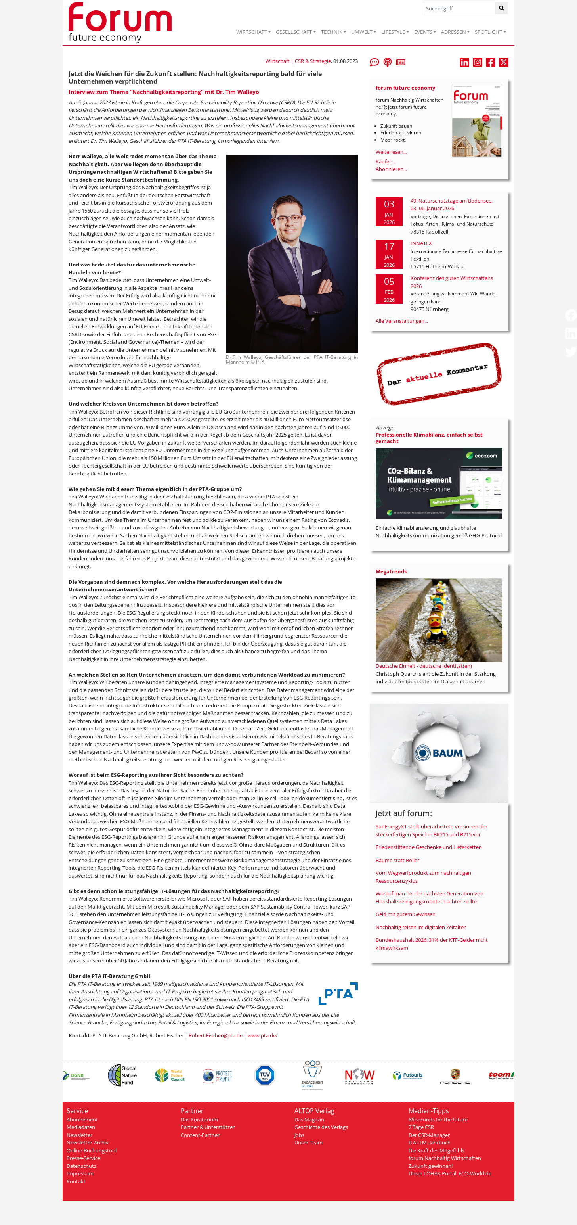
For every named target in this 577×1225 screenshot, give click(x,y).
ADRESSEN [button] (453, 31)
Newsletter (79, 1135)
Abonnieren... (391, 169)
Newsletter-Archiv (88, 1142)
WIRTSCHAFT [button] (251, 31)
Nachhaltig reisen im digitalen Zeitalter (421, 927)
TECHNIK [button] (331, 31)
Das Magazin (309, 1119)
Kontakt (76, 1181)
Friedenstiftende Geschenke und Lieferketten (429, 847)
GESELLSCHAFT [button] (294, 31)
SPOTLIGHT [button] (488, 31)
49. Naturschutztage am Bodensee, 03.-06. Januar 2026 (452, 204)
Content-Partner (200, 1135)
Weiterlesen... (391, 151)
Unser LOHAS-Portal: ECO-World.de (450, 1173)
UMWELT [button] (362, 31)
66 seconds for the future (438, 1119)
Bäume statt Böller (397, 860)
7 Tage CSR (421, 1127)
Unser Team (308, 1142)
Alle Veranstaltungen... (402, 320)
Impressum (80, 1173)
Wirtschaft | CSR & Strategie (298, 61)
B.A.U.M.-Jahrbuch (430, 1142)
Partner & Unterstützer (208, 1127)
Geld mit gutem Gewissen (406, 914)
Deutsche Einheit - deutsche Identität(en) (424, 665)
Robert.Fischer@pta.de (216, 1035)
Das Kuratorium (199, 1119)
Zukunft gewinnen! (431, 1165)
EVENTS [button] (423, 31)
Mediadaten (81, 1127)
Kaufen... (386, 161)
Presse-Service (83, 1158)
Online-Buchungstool (92, 1150)
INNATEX (421, 243)
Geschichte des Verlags (321, 1127)
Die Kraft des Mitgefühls (436, 1150)
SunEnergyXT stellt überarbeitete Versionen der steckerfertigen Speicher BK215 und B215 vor (431, 830)
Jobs (299, 1135)
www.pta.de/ (263, 1035)
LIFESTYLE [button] (393, 31)
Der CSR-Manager (429, 1135)
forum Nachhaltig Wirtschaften (445, 1158)
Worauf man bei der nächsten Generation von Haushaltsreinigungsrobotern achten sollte (429, 897)
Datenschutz (81, 1165)
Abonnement (82, 1119)
